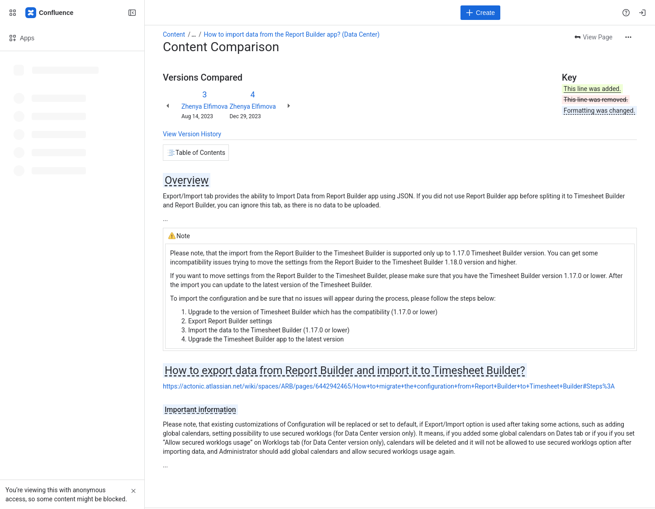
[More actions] (628, 37)
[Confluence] (50, 12)
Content (174, 34)
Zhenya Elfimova (204, 106)
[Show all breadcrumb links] (193, 34)
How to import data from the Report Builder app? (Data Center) (292, 34)
